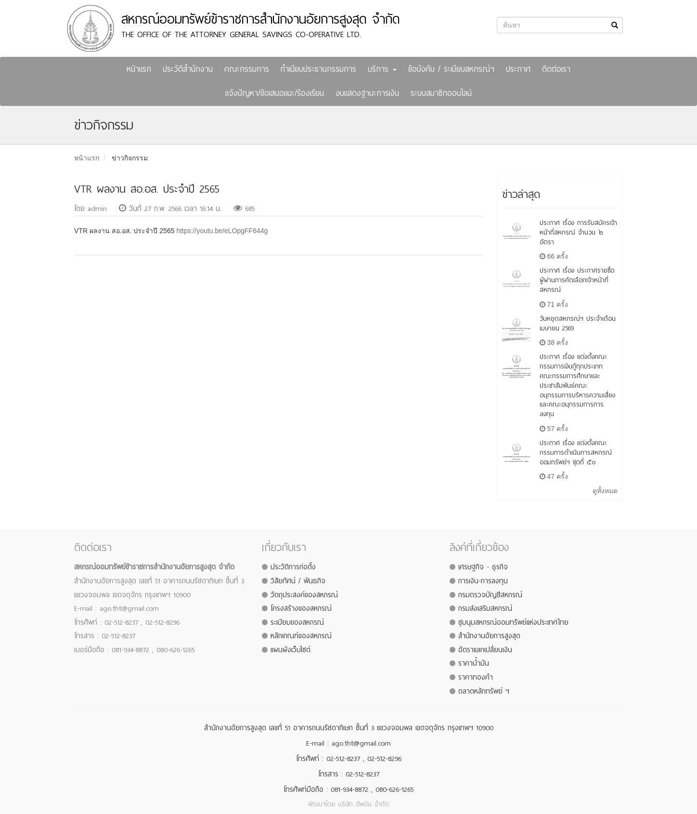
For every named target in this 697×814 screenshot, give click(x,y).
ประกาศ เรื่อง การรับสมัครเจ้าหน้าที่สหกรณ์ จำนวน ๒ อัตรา (578, 232)
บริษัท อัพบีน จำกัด (363, 804)
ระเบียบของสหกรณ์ (297, 622)
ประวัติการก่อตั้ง (293, 567)
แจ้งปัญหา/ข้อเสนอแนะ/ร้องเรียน (274, 93)
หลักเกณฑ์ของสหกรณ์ (301, 636)
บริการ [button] (382, 69)
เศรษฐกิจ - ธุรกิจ (483, 567)
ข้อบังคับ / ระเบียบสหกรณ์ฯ (451, 69)
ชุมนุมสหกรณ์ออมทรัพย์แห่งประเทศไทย (513, 622)
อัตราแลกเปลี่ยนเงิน (485, 649)
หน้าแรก (139, 69)
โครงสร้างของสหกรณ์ (301, 608)
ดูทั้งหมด (605, 491)
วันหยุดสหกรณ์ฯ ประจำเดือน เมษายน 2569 (578, 323)
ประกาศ (518, 69)
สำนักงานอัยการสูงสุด (489, 636)
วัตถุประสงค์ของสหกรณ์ (304, 595)
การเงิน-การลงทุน (483, 581)
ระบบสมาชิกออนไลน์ (441, 93)
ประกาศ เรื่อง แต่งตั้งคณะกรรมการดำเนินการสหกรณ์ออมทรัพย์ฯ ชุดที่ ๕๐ (576, 452)
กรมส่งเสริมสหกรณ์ (485, 608)
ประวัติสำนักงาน (188, 69)
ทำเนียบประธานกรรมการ (318, 69)
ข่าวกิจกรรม (130, 158)
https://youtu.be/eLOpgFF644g (222, 231)
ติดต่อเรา (556, 69)
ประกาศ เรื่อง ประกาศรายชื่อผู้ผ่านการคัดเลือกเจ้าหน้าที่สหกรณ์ (577, 280)
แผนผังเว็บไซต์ (290, 649)
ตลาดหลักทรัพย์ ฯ (483, 691)
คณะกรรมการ (246, 69)
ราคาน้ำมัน (473, 663)
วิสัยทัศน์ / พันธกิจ (298, 581)
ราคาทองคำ (475, 677)
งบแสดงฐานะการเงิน (367, 93)
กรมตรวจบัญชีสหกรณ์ (490, 595)
